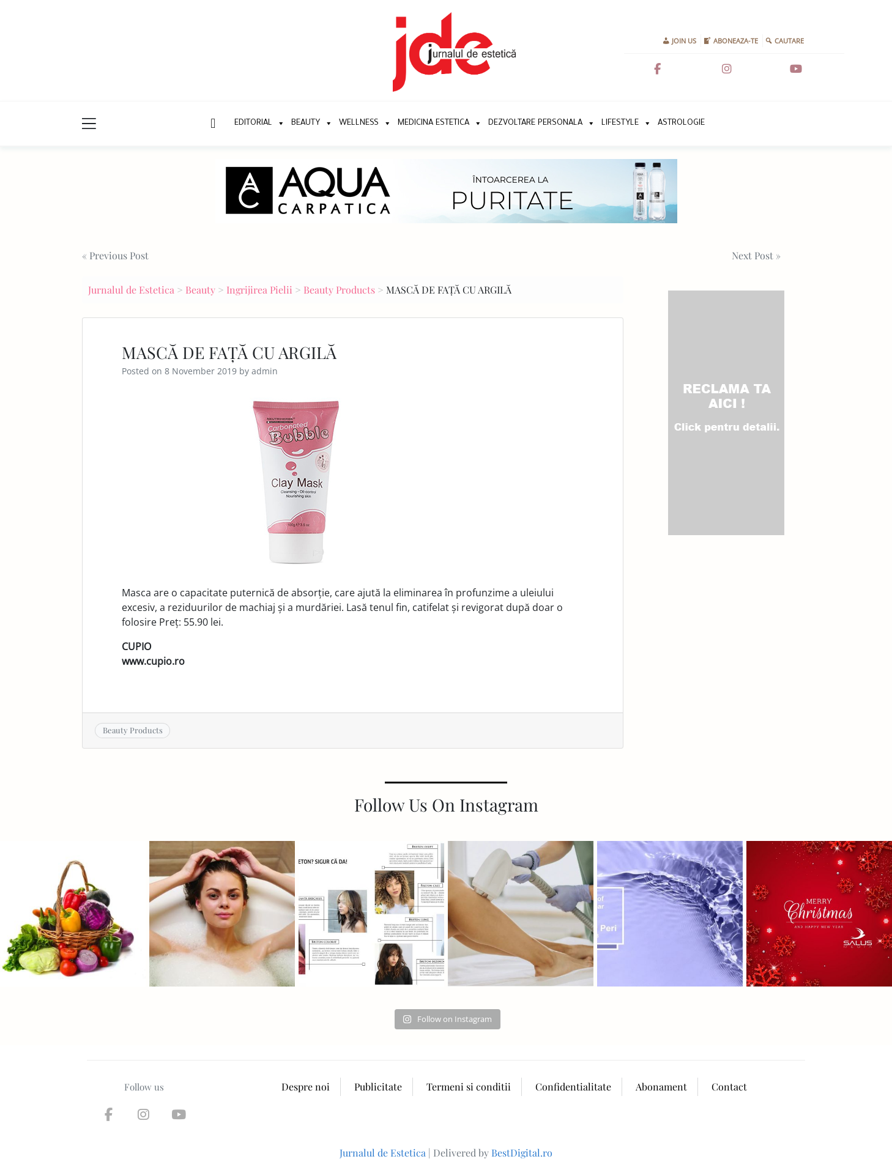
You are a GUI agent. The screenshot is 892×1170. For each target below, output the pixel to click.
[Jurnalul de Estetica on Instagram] (727, 69)
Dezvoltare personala (535, 123)
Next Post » (756, 255)
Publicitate (378, 1086)
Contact (729, 1086)
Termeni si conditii (468, 1086)
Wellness (359, 123)
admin (264, 371)
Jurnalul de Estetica (131, 289)
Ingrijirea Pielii (259, 289)
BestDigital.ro (521, 1152)
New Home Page (212, 123)
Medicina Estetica (433, 123)
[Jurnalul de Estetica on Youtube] (796, 69)
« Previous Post (115, 255)
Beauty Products (339, 289)
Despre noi (305, 1086)
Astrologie (681, 123)
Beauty (305, 123)
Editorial (253, 123)
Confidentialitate (573, 1086)
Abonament (661, 1086)
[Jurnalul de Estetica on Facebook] (657, 69)
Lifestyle (620, 123)
